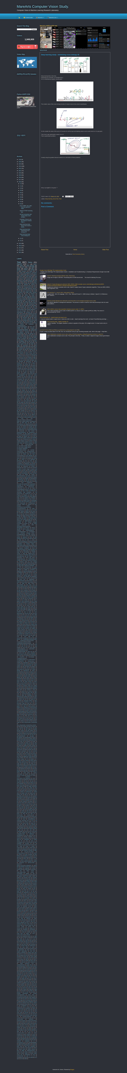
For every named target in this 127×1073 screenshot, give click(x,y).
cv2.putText (22, 656)
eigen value (30, 692)
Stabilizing (33, 550)
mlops (34, 827)
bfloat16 (28, 595)
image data (27, 301)
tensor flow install (33, 320)
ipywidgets (19, 391)
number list (30, 844)
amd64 (18, 582)
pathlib (22, 402)
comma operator (25, 624)
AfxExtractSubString (33, 425)
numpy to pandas (30, 846)
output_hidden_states (21, 872)
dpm (24, 686)
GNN (36, 481)
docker (18, 268)
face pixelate (24, 704)
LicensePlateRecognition (22, 329)
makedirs (27, 394)
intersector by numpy (30, 775)
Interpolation (34, 500)
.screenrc (19, 415)
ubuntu (18, 269)
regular (26, 405)
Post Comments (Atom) (78, 254)
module (30, 828)
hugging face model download (29, 756)
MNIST (22, 512)
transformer (32, 410)
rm (19, 932)
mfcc (28, 824)
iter (28, 780)
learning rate (29, 797)
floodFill (22, 714)
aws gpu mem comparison (22, 590)
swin (27, 985)
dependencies (26, 670)
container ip (20, 631)
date (23, 666)
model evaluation (21, 396)
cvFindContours (32, 380)
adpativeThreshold (21, 580)
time (26, 321)
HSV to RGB (25, 490)
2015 (20, 243)
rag (17, 914)
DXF (26, 460)
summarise (33, 981)
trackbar (20, 349)
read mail (35, 915)
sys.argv (18, 987)
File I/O (23, 477)
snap (29, 967)
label (29, 391)
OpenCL (33, 527)
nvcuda (26, 847)
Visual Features (26, 568)
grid (22, 387)
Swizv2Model (26, 552)
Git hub (27, 488)
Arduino (26, 269)
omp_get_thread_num (21, 853)
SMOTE (33, 545)
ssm (32, 974)
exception (35, 697)
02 (21, 238)
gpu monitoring (28, 744)
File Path (28, 477)
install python (26, 772)
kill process (33, 789)
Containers (29, 458)
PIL (36, 275)
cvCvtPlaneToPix (20, 661)
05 (21, 199)
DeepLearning (34, 354)
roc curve (19, 406)
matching (33, 293)
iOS (19, 316)
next (34, 396)
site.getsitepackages (21, 966)
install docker (25, 771)
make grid (25, 813)
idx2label (32, 759)
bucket (29, 375)
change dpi (29, 609)
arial (30, 586)
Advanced (25, 425)
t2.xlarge (35, 989)
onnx (34, 301)
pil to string (28, 885)
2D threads (29, 415)
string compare (32, 407)
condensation (19, 379)
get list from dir (24, 734)
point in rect (29, 891)
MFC (32, 268)
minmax (29, 395)
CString (22, 324)
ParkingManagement (21, 534)
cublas (31, 644)
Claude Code (26, 454)
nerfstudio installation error (29, 836)
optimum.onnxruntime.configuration (24, 865)
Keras (28, 306)
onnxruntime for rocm (26, 855)
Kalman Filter (21, 501)
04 (21, 201)
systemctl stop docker (32, 987)
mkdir (34, 395)
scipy (18, 947)
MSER (28, 360)
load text (33, 806)
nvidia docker (32, 847)
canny (24, 376)
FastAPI (33, 474)
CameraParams (20, 451)
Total (60, 198)
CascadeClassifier (30, 451)
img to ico (35, 765)
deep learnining (32, 381)
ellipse (23, 695)
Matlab (30, 271)
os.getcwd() (26, 868)
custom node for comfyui (22, 654)
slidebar (24, 967)
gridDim (35, 339)
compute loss (20, 628)
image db (19, 763)
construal (35, 629)
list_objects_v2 (28, 805)
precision (20, 895)
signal (18, 962)
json (22, 293)
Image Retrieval (24, 496)
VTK (30, 310)
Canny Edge (27, 296)
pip (19, 887)
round (33, 933)
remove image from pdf (30, 925)
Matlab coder (34, 360)
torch (24, 283)
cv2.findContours (33, 655)
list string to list (29, 802)
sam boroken (21, 941)
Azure (27, 351)
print (31, 403)
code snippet (19, 622)
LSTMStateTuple (31, 503)
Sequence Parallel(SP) (24, 548)
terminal (20, 321)
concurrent (27, 628)
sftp (34, 957)
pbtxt (36, 880)
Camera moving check (30, 353)
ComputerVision (27, 287)
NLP (27, 281)
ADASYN (33, 421)
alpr (30, 289)
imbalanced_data (27, 765)
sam (36, 940)
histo (34, 749)
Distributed (19, 467)
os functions (33, 866)
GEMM (18, 328)
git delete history (33, 740)
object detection (23, 342)
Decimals (33, 463)
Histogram (23, 271)
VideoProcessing (27, 567)
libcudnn (18, 799)
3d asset (20, 417)
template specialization (22, 993)
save (34, 941)
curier (36, 651)
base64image (20, 333)
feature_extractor (31, 706)
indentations (22, 768)
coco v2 (26, 621)
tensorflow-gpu (20, 997)
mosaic (28, 396)
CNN (18, 440)
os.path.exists (20, 869)
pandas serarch (22, 876)
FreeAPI (27, 481)
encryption (25, 696)
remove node (31, 926)
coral (18, 636)
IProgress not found (27, 494)
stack (36, 974)
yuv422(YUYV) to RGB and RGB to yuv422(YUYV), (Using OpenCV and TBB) (60, 330)
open (34, 855)
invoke (33, 778)
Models (25, 518)
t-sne (19, 989)
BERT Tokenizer (33, 351)
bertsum (20, 595)
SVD (32, 330)
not (23, 398)
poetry (18, 891)
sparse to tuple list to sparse (24, 968)
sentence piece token (32, 952)
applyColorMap (20, 584)
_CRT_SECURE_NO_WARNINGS (30, 576)
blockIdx (31, 373)
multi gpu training (31, 832)
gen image (28, 729)
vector (18, 305)
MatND (24, 516)
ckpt (36, 617)
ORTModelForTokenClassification (24, 526)
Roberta (26, 542)
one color (30, 853)
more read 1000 (30, 829)
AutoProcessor (22, 429)
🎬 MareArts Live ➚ (52, 17)
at (26, 587)
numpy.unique (20, 847)
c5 (31, 603)
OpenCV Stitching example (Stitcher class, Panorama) (61, 275)
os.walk (32, 869)
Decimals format (20, 464)
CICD (19, 439)
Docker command (27, 467)
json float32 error (31, 782)
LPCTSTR (33, 501)
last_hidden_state (20, 795)
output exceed (30, 870)
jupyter (35, 281)
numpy (32, 269)
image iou (25, 764)
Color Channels (26, 354)
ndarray (30, 835)
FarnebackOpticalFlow (22, 326)
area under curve (30, 584)
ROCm (25, 308)
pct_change (20, 881)
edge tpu (24, 692)
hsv (22, 753)
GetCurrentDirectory (30, 485)
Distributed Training (21, 280)
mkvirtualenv (21, 827)
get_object (32, 736)
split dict (26, 970)
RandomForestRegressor (22, 541)
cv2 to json (19, 655)
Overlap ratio (27, 364)
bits (36, 597)
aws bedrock (25, 588)
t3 (18, 990)
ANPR (22, 275)
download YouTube (32, 313)
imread (24, 767)
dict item (23, 673)
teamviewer (33, 992)
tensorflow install (31, 996)
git (19, 279)
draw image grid (33, 686)
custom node (23, 380)
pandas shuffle (31, 876)
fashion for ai (32, 338)
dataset (24, 335)
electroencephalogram (26, 693)
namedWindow (20, 835)
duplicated (29, 688)
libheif (23, 799)
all (34, 580)
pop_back (19, 893)
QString (18, 537)
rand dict (22, 914)
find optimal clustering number (30, 710)
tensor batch (31, 994)
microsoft (33, 824)
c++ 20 (27, 300)
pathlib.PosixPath (29, 880)
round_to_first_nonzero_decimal (23, 934)
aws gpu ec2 (32, 588)
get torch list (32, 734)
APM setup (24, 422)
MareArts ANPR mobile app (48, 25)
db (17, 301)
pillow (19, 283)
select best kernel (31, 949)
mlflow (29, 827)
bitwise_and (32, 372)
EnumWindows (24, 473)
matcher (29, 817)
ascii (26, 371)
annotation (31, 582)
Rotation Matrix (30, 543)
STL (20, 284)
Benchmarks (19, 433)
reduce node (20, 918)
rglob (36, 930)
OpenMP (19, 528)
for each (32, 718)
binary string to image (29, 597)
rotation (27, 933)
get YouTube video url (28, 731)
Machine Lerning (21, 297)
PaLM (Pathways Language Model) (25, 533)
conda (34, 377)
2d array (35, 415)
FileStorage (21, 479)
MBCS (27, 511)
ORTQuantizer (20, 527)
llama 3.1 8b (34, 392)
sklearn (26, 295)
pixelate (29, 888)
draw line (19, 384)
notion (31, 842)
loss (27, 341)
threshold (19, 296)
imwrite (29, 767)
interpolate (33, 774)
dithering (18, 677)
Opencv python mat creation (29, 528)
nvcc (36, 341)
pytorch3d (19, 911)
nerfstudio (19, 836)
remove (18, 921)
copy (34, 633)
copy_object (32, 635)
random (24, 302)
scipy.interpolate (20, 948)
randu (26, 914)
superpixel (19, 982)
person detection (33, 884)
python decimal (23, 902)
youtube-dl (19, 414)
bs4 (30, 599)
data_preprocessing (27, 665)
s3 (17, 271)
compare (23, 377)
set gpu (26, 957)
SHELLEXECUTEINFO (21, 545)
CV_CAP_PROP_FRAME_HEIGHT (24, 445)
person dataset (25, 884)
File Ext (18, 477)
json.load (25, 391)
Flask (31, 479)
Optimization (19, 364)
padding (27, 873)
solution (35, 347)
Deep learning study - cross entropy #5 (25, 235)
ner (34, 835)
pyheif (33, 898)
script (26, 948)
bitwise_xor (25, 373)
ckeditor (31, 617)
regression (28, 918)
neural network (25, 838)
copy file (19, 635)
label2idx (22, 791)
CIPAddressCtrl (26, 439)
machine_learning (31, 809)
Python (30, 262)
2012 (20, 250)
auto (19, 588)
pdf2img (27, 402)
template (25, 320)
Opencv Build (29, 275)
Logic (28, 283)
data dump (31, 663)
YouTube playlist (27, 575)
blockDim (19, 334)
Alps (19, 426)
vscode (33, 411)
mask (19, 817)
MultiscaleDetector (28, 520)
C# (30, 436)
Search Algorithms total (27, 546)
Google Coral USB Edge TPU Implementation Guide (53, 270)
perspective (19, 403)
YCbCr (34, 572)
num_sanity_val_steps (21, 844)
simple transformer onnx (27, 963)
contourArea (19, 632)
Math (33, 267)
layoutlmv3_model (22, 797)
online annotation (28, 854)
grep (19, 387)
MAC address (21, 511)
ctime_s (26, 644)
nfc (30, 838)
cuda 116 (23, 646)
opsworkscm (21, 862)
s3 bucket (29, 285)
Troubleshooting (29, 563)
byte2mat (19, 603)
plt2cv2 (33, 889)
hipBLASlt (33, 387)
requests (18, 929)
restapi (18, 930)
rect (36, 346)
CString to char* (24, 440)
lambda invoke (24, 793)
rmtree (23, 932)
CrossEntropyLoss (21, 325)
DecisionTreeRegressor (30, 464)
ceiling (34, 607)
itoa (32, 780)
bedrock (35, 594)
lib (24, 798)
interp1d (26, 774)
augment (35, 587)
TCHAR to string (21, 553)
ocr (31, 398)
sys (34, 986)
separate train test (24, 955)
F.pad (20, 474)
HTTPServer (32, 490)
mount (26, 831)
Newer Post (44, 249)
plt (29, 889)
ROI (25, 365)
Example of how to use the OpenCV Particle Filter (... (26, 221)
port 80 (35, 893)
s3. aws (33, 938)
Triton (23, 563)
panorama (24, 317)
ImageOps (33, 497)
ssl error (27, 974)
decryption (33, 667)
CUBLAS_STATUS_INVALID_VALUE (24, 441)
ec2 (34, 291)
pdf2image (20, 883)
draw (28, 686)
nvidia (27, 398)
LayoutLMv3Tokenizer (21, 508)
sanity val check (28, 941)
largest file (33, 794)
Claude (18, 454)
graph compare (32, 745)
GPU (23, 267)
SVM (20, 289)
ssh (27, 407)
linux (30, 273)
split (20, 304)
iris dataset (19, 780)
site (34, 964)
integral (23, 390)
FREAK (26, 474)
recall (34, 917)
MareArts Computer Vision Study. (43, 6)
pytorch (26, 268)
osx (36, 869)
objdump (24, 849)
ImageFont (26, 497)
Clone (33, 454)
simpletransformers (21, 964)
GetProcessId (31, 486)
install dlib (19, 771)
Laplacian (30, 504)
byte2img (33, 602)
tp (27, 410)
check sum (23, 616)
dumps (23, 688)
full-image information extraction (28, 726)
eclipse (35, 691)
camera (33, 605)
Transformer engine (23, 561)
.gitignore (33, 414)
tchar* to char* (25, 992)
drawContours (22, 314)
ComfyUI (24, 305)
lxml (25, 809)
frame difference (21, 720)
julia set (33, 783)
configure (33, 628)
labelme (33, 391)
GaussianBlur (32, 484)
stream (18, 978)
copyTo (26, 379)
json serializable (20, 783)
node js (33, 840)
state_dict (30, 975)
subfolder (30, 979)
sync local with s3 (28, 986)
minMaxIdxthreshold (21, 825)
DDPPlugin (32, 459)
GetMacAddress (20, 486)
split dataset (20, 970)
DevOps (33, 466)
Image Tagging (32, 496)
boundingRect (22, 375)
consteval (28, 312)
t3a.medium (23, 990)
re (33, 914)
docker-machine (21, 684)
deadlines (33, 666)
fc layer (24, 706)
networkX (19, 838)
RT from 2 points (29, 539)
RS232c (35, 538)
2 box (24, 415)
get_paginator (20, 737)
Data (34, 279)
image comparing (31, 761)
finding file (20, 712)
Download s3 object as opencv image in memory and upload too (27, 469)
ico (27, 759)
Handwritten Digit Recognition (24, 492)
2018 (20, 177)
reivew (29, 919)
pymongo (25, 899)
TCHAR (33, 552)
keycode (24, 789)
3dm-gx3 (33, 350)
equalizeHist (20, 697)
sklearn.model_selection (32, 966)
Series (33, 548)
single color (29, 964)
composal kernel (20, 627)
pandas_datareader (27, 400)
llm (23, 316)
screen (24, 406)
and (17, 371)
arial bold (35, 586)
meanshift (19, 395)
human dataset (29, 757)
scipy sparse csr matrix (28, 947)
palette (31, 874)
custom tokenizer (31, 654)
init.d (30, 770)
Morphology (28, 361)
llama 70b (35, 805)
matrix (34, 817)
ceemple (29, 607)
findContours (20, 292)
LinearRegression (20, 509)
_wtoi (31, 577)
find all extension (27, 708)
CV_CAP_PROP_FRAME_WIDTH (24, 447)
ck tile (27, 617)
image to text (19, 765)
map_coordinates (20, 816)
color (32, 622)
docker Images (26, 678)
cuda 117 (30, 646)
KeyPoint (27, 501)
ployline (25, 889)
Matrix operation (31, 516)
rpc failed (35, 936)
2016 (20, 181)
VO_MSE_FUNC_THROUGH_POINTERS (25, 565)
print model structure (28, 895)
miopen (35, 825)
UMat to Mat (20, 564)
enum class (34, 696)
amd (34, 289)
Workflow (20, 572)
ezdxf (28, 703)
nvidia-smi (19, 849)
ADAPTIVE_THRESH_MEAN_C (23, 421)
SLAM (29, 545)
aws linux (19, 591)
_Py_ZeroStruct (21, 577)
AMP (18, 422)
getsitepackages (27, 737)
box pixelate (25, 599)
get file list (20, 733)
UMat (36, 563)
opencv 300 (25, 858)
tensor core (28, 409)
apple (23, 583)
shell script (33, 406)
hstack (18, 753)
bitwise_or (19, 373)
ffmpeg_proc (26, 707)
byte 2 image (34, 601)
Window (25, 368)
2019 (20, 175)
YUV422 (22, 369)
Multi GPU (30, 519)
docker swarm (32, 383)
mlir (31, 341)
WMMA (25, 569)
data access (19, 381)
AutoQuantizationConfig (32, 429)
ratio (30, 914)
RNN (31, 538)
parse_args (28, 878)
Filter (26, 479)
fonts (24, 716)
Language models (21, 504)
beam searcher (29, 594)
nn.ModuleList (26, 839)
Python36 (33, 535)
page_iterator (19, 874)
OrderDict (19, 530)
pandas (21, 272)
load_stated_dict (20, 808)
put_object (27, 898)
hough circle (28, 752)
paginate (33, 399)
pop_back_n (25, 893)
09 (21, 190)
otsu (21, 870)
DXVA (31, 460)
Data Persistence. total (28, 462)
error (30, 337)
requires (31, 405)
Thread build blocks (30, 557)
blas (19, 598)
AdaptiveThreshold (29, 424)
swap (18, 983)
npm (33, 843)
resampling (25, 929)
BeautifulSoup (32, 432)
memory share (25, 823)
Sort (36, 330)
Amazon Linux (28, 322)
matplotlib (33, 394)
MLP (18, 512)
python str (35, 908)
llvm (19, 394)
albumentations (29, 580)
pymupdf (19, 302)
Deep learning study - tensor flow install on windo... (25, 226)
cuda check (25, 647)
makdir (23, 810)
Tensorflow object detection (29, 554)
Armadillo (30, 426)
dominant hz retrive (31, 684)
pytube (24, 346)
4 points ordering (27, 417)
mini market (29, 825)
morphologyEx (20, 831)
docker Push (19, 681)
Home (75, 249)
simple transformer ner (32, 962)
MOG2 (33, 296)
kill (28, 789)
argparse (19, 285)
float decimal (30, 712)
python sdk (28, 908)
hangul (23, 748)
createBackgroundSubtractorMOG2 (24, 643)
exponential (19, 700)
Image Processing (21, 288)
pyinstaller (19, 899)
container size (27, 631)
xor (27, 413)
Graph (33, 488)
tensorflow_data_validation (30, 997)
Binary (35, 322)
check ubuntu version (31, 616)
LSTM (34, 358)
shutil (18, 407)
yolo (34, 413)
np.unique (27, 843)
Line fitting (31, 508)
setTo (31, 957)
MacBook (19, 515)
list (22, 279)
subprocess (21, 981)
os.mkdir (33, 868)
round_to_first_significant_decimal (24, 936)
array (24, 587)
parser (34, 878)
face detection (31, 384)
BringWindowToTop (26, 434)
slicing (19, 967)
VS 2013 (19, 567)
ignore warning (26, 760)
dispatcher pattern (27, 676)
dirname (20, 676)
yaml (22, 322)
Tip (36, 271)
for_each (22, 719)
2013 (20, 247)
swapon (28, 983)
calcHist (19, 291)
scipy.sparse (28, 347)
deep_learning (20, 669)
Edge (34, 471)
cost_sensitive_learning (21, 637)
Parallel (20, 330)
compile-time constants (30, 625)
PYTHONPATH (32, 531)
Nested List (26, 523)
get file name (26, 733)
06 (21, 197)
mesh (23, 824)
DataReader (26, 463)
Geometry (29, 277)
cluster (31, 620)
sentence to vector (22, 953)
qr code (29, 911)
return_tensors (24, 930)
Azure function (31, 430)
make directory (29, 810)
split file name (32, 970)
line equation (24, 392)
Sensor (20, 276)
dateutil (27, 666)
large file (26, 794)
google (33, 741)
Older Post (105, 249)
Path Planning (31, 534)
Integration (19, 500)
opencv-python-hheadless (26, 861)
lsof (23, 394)
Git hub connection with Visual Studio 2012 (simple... (26, 216)
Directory (30, 305)
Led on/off (23, 360)
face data (24, 384)
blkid (23, 598)
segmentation (21, 949)
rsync (19, 937)
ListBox (27, 509)
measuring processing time (23, 820)
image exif (33, 763)
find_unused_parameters (32, 711)
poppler (30, 893)
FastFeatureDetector (21, 475)
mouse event (34, 316)
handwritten (27, 387)
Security (35, 546)
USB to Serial (28, 564)
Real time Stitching (33, 541)
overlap (32, 872)
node (27, 840)
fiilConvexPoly (34, 707)
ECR (28, 470)
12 (21, 183)
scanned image (24, 945)
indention (28, 768)
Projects (19, 308)
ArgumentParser (20, 351)
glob (28, 314)
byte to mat (27, 602)
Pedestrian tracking (21, 298)
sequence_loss (32, 955)
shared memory (20, 959)
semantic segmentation (22, 951)
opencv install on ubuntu (22, 859)
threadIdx (23, 410)
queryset (33, 913)
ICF (34, 493)
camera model (20, 606)
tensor (33, 295)
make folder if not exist (25, 812)
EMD (34, 355)
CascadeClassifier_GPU (22, 452)
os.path (27, 399)
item (25, 780)
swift (24, 409)
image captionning (22, 761)
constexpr (33, 300)
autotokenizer (20, 312)
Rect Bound (20, 542)
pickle (32, 343)
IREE (25, 328)
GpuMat (29, 357)
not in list (26, 842)
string (35, 276)
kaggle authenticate (33, 786)
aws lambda (32, 590)
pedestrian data (27, 883)
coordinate (20, 633)
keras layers (21, 787)
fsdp (21, 301)
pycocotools (20, 405)
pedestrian (33, 402)
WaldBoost (19, 571)
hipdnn (30, 749)
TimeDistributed (31, 558)
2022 (20, 168)
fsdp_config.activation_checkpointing (29, 722)
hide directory (19, 749)
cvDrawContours (31, 661)
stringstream (23, 979)
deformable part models (30, 669)
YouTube (25, 289)
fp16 (36, 719)
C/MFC (35, 264)
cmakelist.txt (20, 621)
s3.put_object (19, 940)
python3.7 (27, 910)
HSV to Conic (29, 489)
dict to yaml (34, 674)
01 (21, 240)
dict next (35, 673)
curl (34, 334)
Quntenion (25, 537)
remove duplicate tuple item (28, 921)
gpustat (19, 745)
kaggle (25, 786)
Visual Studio (28, 276)
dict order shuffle (27, 674)
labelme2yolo (28, 791)
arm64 (19, 587)
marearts (27, 816)
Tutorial (33, 366)
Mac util (18, 514)
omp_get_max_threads (29, 851)
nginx (34, 838)
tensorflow (28, 279)
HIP (34, 287)
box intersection (29, 598)
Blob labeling (28, 433)
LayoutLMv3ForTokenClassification (24, 507)
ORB (33, 524)
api (21, 371)
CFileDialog (34, 437)
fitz (17, 339)
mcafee (18, 819)
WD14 (20, 569)
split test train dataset (27, 971)
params (22, 878)
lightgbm (27, 799)
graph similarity (30, 746)
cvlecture (19, 335)
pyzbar (24, 911)
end (30, 696)
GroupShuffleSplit (20, 489)
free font (28, 720)
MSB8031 (27, 512)
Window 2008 (32, 368)
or (22, 399)
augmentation (32, 371)
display (34, 676)
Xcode (29, 572)
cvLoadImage (25, 662)
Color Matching (29, 455)
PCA (34, 364)
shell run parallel (25, 960)
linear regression (23, 801)
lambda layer (32, 793)
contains (33, 631)
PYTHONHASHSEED (21, 531)
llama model (21, 806)
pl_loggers (19, 889)
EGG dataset (24, 471)
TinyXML (19, 560)
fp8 (32, 385)
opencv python (20, 343)
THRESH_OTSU (31, 553)
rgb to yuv (31, 930)
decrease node (25, 667)
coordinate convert (28, 633)
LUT (18, 360)
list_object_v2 (19, 805)
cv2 (20, 273)
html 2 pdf (26, 753)
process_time (27, 896)
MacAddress (32, 514)
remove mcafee (20, 926)
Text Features (30, 556)
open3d (25, 857)
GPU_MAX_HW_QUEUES (22, 484)
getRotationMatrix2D (21, 736)
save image (25, 942)
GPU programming (26, 482)
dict (29, 335)
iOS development (29, 388)
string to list (28, 978)
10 (21, 188)
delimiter (18, 670)
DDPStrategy (19, 460)
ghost (34, 737)
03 (21, 203)
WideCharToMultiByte (27, 571)
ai (33, 332)
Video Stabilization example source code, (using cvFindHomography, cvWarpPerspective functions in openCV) (75, 334)
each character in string (29, 689)
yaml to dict (22, 350)
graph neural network (21, 746)
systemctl (24, 987)
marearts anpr (34, 816)
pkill (34, 888)
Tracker (23, 560)
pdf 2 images (27, 881)
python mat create (28, 904)
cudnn (18, 313)
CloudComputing (20, 455)
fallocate (30, 704)
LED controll (28, 358)
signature (23, 407)
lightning (18, 392)
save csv (19, 942)
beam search (21, 594)
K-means (32, 328)
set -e (22, 957)
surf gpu (33, 982)
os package (19, 868)
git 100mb (19, 738)
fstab (19, 726)
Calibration (31, 324)
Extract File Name (33, 473)
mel (32, 820)
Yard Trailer (19, 573)
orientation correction (24, 866)
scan (18, 945)
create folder (32, 379)
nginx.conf (19, 839)
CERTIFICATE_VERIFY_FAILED (23, 437)
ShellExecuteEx (25, 550)
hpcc (34, 752)
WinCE (35, 571)
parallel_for (19, 877)
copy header (25, 635)
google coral (28, 742)
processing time (27, 345)
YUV (18, 369)
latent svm (28, 795)
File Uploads (34, 477)
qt (28, 346)
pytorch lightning (27, 318)
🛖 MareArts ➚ (40, 17)
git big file (25, 738)
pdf (30, 317)
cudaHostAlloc (32, 648)
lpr (26, 293)
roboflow (28, 932)
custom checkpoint (31, 652)
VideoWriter (19, 368)
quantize (28, 913)
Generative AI (20, 485)
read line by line (28, 915)
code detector (32, 621)
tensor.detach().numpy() (22, 996)
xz (30, 413)
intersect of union (20, 775)
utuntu (25, 411)
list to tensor (26, 804)
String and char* (20, 366)
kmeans (23, 790)
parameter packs (27, 877)
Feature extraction (31, 475)
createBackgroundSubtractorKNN (27, 640)
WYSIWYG (32, 569)
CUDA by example (28, 443)
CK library (33, 439)
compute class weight (30, 627)
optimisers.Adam (31, 862)
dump (19, 688)
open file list (19, 857)
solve (36, 967)
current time (21, 652)
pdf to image (34, 881)
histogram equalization (21, 750)
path (27, 343)
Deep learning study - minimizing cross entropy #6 (25, 231)
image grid (19, 764)
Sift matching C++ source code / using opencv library (60, 292)
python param (21, 908)
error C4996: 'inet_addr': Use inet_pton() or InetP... (26, 207)
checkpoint (19, 617)
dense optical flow (27, 291)
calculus (35, 603)
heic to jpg (33, 748)
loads (27, 808)
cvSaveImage (32, 662)
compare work (21, 625)
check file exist (27, 613)
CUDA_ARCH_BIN (29, 444)
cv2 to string (25, 655)
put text (20, 898)
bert (26, 333)
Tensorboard (19, 554)
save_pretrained (32, 944)
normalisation (19, 842)
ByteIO (20, 436)
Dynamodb (21, 306)
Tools (34, 298)
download (19, 685)
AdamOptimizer (20, 424)
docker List (33, 678)
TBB (31, 281)
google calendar (20, 742)
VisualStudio (34, 568)
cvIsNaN (18, 662)
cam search (27, 605)
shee (31, 959)
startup (25, 975)
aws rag (23, 591)
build (24, 285)
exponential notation (28, 700)
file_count (20, 708)
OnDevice (27, 527)
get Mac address (29, 730)
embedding (29, 695)
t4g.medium (30, 990)
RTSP (29, 365)
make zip (32, 813)
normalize (19, 398)
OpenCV (19, 264)
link (29, 392)
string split (19, 409)
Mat (23, 281)
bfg (24, 595)
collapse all (26, 622)
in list (33, 767)
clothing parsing (24, 620)
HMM (34, 357)
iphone (31, 779)
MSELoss (33, 512)
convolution (34, 632)
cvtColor (24, 313)
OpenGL (35, 277)
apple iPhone (31, 583)
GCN (32, 481)
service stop (25, 956)
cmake (35, 620)
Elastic (18, 473)
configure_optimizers (21, 629)
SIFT (30, 308)
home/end (35, 750)
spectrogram (34, 968)
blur (24, 334)
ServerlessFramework (21, 549)
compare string (34, 624)
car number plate (29, 606)
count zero (30, 637)
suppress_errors (26, 982)
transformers (32, 304)
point (23, 891)
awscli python (34, 591)
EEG (32, 470)
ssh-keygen (29, 972)
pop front (33, 892)
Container (23, 458)
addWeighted (31, 579)
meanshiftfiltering (31, 819)
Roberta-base (32, 542)
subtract (27, 981)
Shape (29, 549)
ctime (22, 644)
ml (25, 827)
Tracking (33, 284)
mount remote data (33, 831)
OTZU (24, 362)
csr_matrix (29, 334)
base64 (24, 372)
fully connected (20, 727)
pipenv (24, 888)
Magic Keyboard (26, 515)
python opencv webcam (32, 907)
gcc (22, 729)
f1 (32, 703)
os (19, 317)
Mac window (25, 514)
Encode (18, 357)
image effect (25, 763)
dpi (21, 686)
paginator (19, 400)
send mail (32, 951)
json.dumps (27, 783)
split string (19, 971)
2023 (20, 166)
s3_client (26, 940)
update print (19, 411)
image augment (33, 760)
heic (28, 748)
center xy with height (21, 609)
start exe (20, 975)
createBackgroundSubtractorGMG (30, 639)
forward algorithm (29, 719)
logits (36, 808)
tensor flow (55, 198)
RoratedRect (19, 543)
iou (28, 390)
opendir (35, 861)
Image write (19, 497)
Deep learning (48, 198)
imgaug (19, 767)
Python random (25, 535)
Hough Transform (20, 358)
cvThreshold (19, 663)
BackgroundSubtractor (21, 432)
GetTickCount (19, 488)
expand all (33, 699)
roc (34, 405)
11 (21, 186)
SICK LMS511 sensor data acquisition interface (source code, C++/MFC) (65, 309)
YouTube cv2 (28, 573)
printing (21, 896)
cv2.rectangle (31, 656)
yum (24, 414)
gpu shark (35, 744)
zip (28, 350)
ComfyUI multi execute (26, 456)
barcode (18, 372)
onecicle (35, 853)
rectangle (21, 347)
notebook (19, 295)
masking (24, 817)
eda (19, 692)
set (28, 406)
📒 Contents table (28, 17)
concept (28, 377)
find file (21, 710)
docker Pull (33, 680)
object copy (30, 849)
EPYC (30, 471)
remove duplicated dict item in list (24, 922)
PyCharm (26, 330)
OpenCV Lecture (31, 362)
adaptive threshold (24, 332)
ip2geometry (19, 779)
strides (23, 978)
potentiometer (26, 403)
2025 (20, 161)
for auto (26, 718)
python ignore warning (30, 903)
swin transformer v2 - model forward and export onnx (53, 317)
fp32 (29, 385)
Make (32, 515)
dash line (25, 663)
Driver (24, 470)
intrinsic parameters (23, 776)
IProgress (19, 494)
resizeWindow (32, 929)
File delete (20, 478)
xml (36, 349)
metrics (27, 316)
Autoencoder (21, 430)
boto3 (36, 373)
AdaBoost (19, 287)
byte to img (20, 602)
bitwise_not (32, 333)
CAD (34, 436)
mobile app (19, 828)
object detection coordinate (26, 850)
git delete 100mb (31, 738)
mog (22, 829)
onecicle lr (21, 854)
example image (28, 697)
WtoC (25, 572)
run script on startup (26, 937)
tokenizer (31, 321)
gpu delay (35, 742)
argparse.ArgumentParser (22, 586)
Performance (19, 365)
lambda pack (19, 794)
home (29, 750)
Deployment (25, 466)
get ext (35, 731)
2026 (20, 159)
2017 (20, 179)
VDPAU (33, 564)
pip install (33, 887)
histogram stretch (20, 388)
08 (21, 192)
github (21, 339)
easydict (23, 691)
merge (24, 395)
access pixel (22, 579)
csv (34, 312)
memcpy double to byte (29, 821)
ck (23, 617)
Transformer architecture (32, 560)
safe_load (31, 940)
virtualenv (31, 349)
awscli (28, 591)
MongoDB (21, 361)
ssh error (23, 972)
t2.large (30, 989)
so (32, 967)
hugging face (34, 314)
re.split (21, 915)
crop (18, 380)
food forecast (30, 716)
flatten (25, 712)
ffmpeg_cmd (19, 707)
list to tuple (33, 804)
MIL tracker (33, 511)
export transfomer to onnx (27, 701)
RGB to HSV (25, 538)
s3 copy (27, 938)
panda (35, 874)
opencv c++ (32, 858)
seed (36, 948)
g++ (36, 385)
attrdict (30, 587)
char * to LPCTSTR (27, 610)
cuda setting (32, 647)
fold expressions (29, 714)
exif (27, 699)
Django (35, 305)
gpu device (20, 744)
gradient (25, 745)
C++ (28, 264)
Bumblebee (34, 434)
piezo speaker (21, 885)
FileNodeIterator (33, 478)
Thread (28, 366)
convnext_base (27, 632)
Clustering (19, 354)
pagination (26, 874)
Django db (29, 355)
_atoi (27, 577)
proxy (33, 896)
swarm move (34, 983)
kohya (31, 790)
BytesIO (25, 436)
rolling (34, 932)
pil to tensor (34, 885)
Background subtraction (31, 272)
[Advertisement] (72, 261)
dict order (20, 674)
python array (26, 900)
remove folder (20, 925)
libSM (34, 798)
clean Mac (30, 618)
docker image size (33, 682)
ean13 (18, 691)
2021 (20, 170)
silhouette (23, 962)
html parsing (32, 753)
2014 (20, 245)
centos (29, 376)
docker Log (19, 680)
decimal (18, 667)
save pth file (24, 944)
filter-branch (20, 385)
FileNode (26, 478)
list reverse (22, 802)
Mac (34, 306)
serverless (19, 956)
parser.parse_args (20, 880)
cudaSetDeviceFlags (21, 651)
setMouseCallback (32, 302)
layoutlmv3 (34, 795)
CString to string (32, 440)
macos (18, 810)
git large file (21, 741)
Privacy (18, 535)
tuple (25, 349)
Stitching (26, 284)
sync (21, 986)
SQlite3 (18, 546)
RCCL (31, 537)
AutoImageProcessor (32, 428)
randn (32, 346)
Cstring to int (24, 459)
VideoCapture (20, 300)
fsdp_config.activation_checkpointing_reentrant (26, 725)
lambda (24, 273)
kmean (18, 790)
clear (18, 377)
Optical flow (34, 283)
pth (36, 896)
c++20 (27, 603)
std (34, 975)
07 (21, 195)
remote (33, 919)
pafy (33, 873)
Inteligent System (26, 500)
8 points (33, 417)
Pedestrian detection (32, 288)
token (25, 304)
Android (24, 426)
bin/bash (33, 595)
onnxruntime (32, 342)
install (34, 770)
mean (24, 819)
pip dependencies (25, 887)
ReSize (33, 365)
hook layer (21, 752)
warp (23, 413)
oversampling (19, 873)
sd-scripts (31, 948)
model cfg (25, 828)
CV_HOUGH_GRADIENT (22, 448)
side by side (32, 960)
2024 (20, 164)
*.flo (28, 414)
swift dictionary (21, 985)
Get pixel (24, 357)
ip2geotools (26, 779)
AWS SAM (32, 422)
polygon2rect (26, 892)
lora (19, 809)
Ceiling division (32, 452)
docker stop (25, 383)
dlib (23, 677)
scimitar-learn (32, 945)
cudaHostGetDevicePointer (22, 650)
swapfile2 (23, 983)
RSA (20, 539)
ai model (28, 369)
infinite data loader (24, 770)
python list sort (20, 904)
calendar (20, 605)
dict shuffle (19, 383)
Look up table (34, 509)
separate (29, 953)
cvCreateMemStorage (21, 659)
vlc (29, 411)
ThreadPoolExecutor (21, 558)
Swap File (19, 552)
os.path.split (26, 869)
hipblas (25, 749)
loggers (31, 808)
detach (33, 670)
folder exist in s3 (29, 715)
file (36, 384)
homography (21, 341)
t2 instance (24, 989)
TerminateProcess (20, 556)
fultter (27, 727)
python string (21, 910)
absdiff (35, 577)
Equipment (30, 280)
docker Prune (26, 680)
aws (18, 267)
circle (34, 376)
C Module (21, 353)
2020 (20, 173)
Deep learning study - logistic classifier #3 (57, 321)
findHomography (21, 711)
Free (23, 481)
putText (35, 403)
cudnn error (29, 651)
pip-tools (18, 888)
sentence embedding (21, 952)
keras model (29, 787)
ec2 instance (29, 691)
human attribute (20, 757)
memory (18, 823)
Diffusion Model (21, 355)
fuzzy (31, 727)
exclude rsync (22, 699)
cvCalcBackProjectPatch (22, 658)
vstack (18, 413)
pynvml (30, 899)
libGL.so (29, 798)
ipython (33, 390)
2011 (20, 252)
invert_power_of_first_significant (23, 778)
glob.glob (28, 741)
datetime (25, 381)
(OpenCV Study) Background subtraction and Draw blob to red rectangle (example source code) (71, 300)
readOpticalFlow (27, 917)
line (32, 799)
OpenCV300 (34, 329)
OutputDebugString (30, 530)
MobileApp (19, 518)
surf (34, 285)
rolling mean (20, 933)
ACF (32, 418)
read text (20, 917)
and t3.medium (24, 582)
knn (27, 790)
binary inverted (20, 597)
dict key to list (29, 673)
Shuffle (29, 298)
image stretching (32, 764)
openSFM (30, 857)
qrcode (23, 913)
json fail (25, 782)
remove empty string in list (29, 923)
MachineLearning (31, 297)
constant (29, 629)
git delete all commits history (22, 740)
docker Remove (28, 681)
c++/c (23, 603)
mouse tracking (22, 832)
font (26, 385)
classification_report (22, 618)
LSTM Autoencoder (21, 503)
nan (26, 835)
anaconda (33, 369)
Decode (18, 466)
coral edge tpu (29, 636)
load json (28, 806)
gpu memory (28, 339)
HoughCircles (28, 493)
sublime (35, 979)
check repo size (25, 614)
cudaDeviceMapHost (21, 648)
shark (26, 959)
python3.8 (33, 910)
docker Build (29, 677)
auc (34, 310)
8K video (20, 418)
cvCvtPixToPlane (31, 659)
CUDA (21, 265)
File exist (32, 326)
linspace (31, 801)
